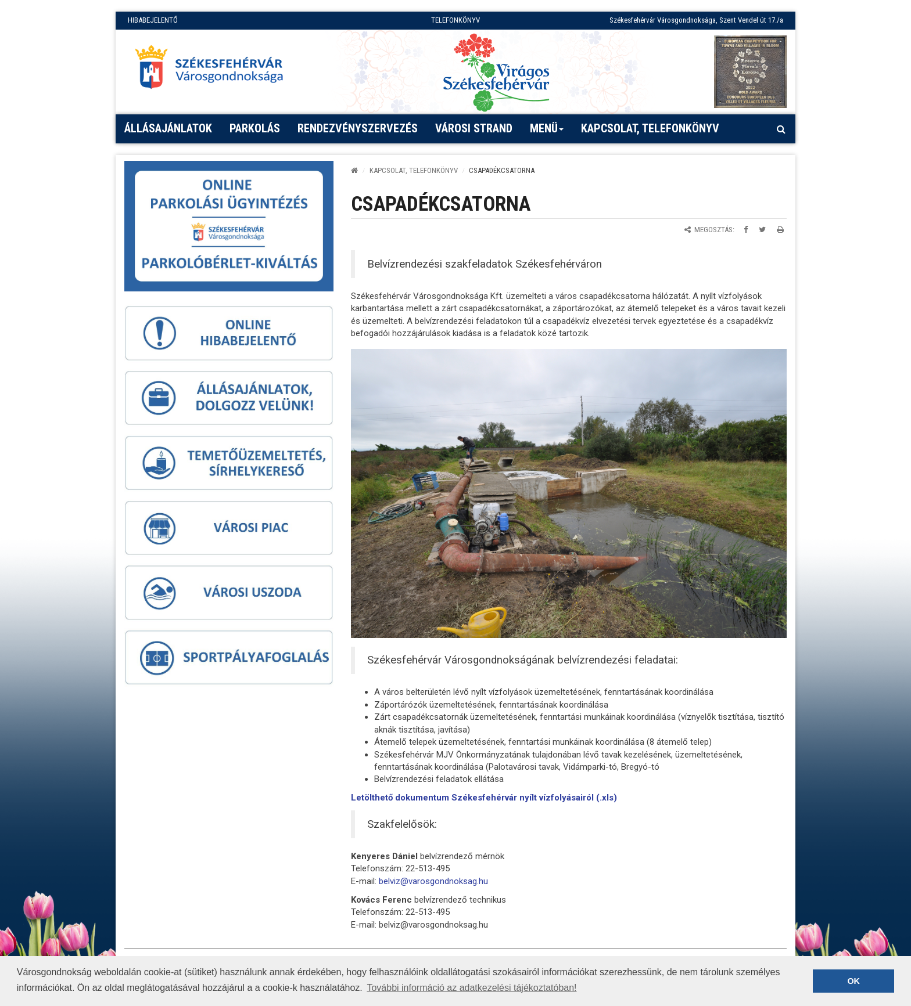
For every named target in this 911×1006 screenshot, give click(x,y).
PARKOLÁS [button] (254, 128)
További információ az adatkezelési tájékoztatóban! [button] (471, 988)
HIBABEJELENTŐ (153, 20)
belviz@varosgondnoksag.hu (433, 881)
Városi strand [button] (473, 128)
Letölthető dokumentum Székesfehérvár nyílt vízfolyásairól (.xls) (484, 797)
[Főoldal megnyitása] (214, 70)
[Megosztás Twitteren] (762, 229)
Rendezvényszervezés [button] (357, 128)
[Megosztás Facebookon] (746, 229)
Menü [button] (547, 132)
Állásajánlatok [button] (168, 128)
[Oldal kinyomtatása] (780, 229)
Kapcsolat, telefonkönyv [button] (650, 128)
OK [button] (853, 981)
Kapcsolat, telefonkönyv (414, 170)
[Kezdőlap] (354, 170)
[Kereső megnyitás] (780, 128)
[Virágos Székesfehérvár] (496, 72)
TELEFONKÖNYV (455, 20)
